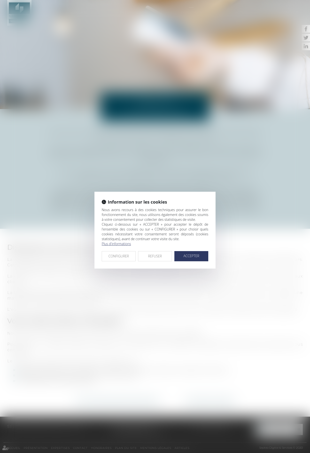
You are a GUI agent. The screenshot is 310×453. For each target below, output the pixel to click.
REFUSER (155, 256)
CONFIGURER (118, 256)
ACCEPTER (191, 256)
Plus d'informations (116, 243)
